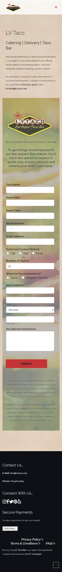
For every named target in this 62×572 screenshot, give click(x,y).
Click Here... (10, 528)
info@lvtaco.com (18, 473)
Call (13, 253)
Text (25, 253)
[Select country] (9, 229)
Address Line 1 (13, 295)
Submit (26, 363)
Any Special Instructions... (22, 329)
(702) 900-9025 (29, 84)
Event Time (14, 210)
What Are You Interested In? (24, 274)
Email (39, 253)
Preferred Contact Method (23, 249)
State (8, 314)
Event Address (15, 285)
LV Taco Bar (20, 550)
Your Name (13, 184)
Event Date (13, 197)
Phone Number (15, 223)
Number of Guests (18, 261)
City (8, 304)
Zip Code (10, 324)
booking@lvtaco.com (16, 88)
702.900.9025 (17, 481)
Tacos (14, 277)
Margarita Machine (37, 277)
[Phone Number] (30, 229)
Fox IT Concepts (33, 554)
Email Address (15, 236)
